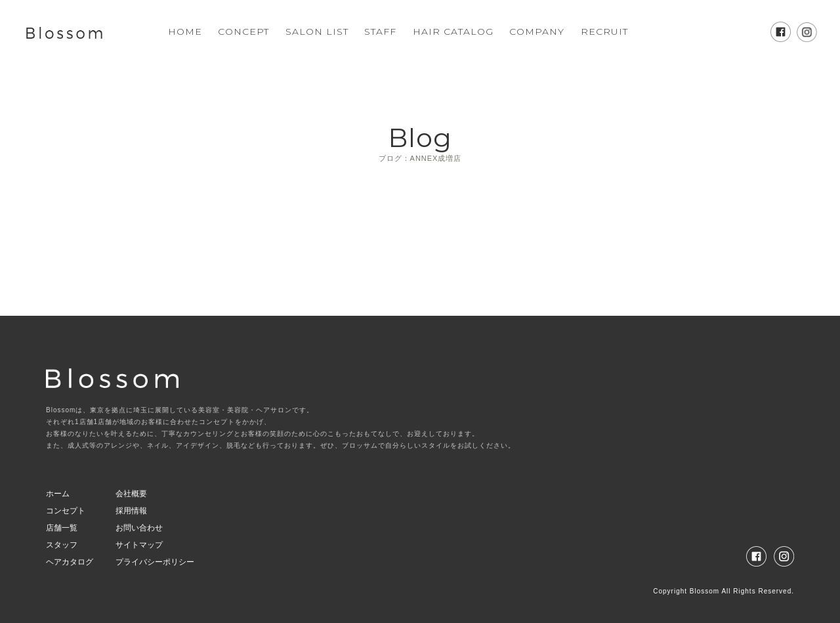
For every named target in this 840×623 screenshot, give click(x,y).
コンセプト (65, 510)
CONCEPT (243, 31)
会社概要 (131, 493)
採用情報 (131, 510)
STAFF (380, 31)
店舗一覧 (61, 527)
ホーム (58, 493)
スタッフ (61, 544)
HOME (185, 31)
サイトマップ (139, 544)
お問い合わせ (139, 527)
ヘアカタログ (69, 562)
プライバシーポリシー (155, 562)
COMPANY (536, 31)
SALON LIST (316, 31)
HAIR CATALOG (453, 31)
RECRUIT (604, 31)
